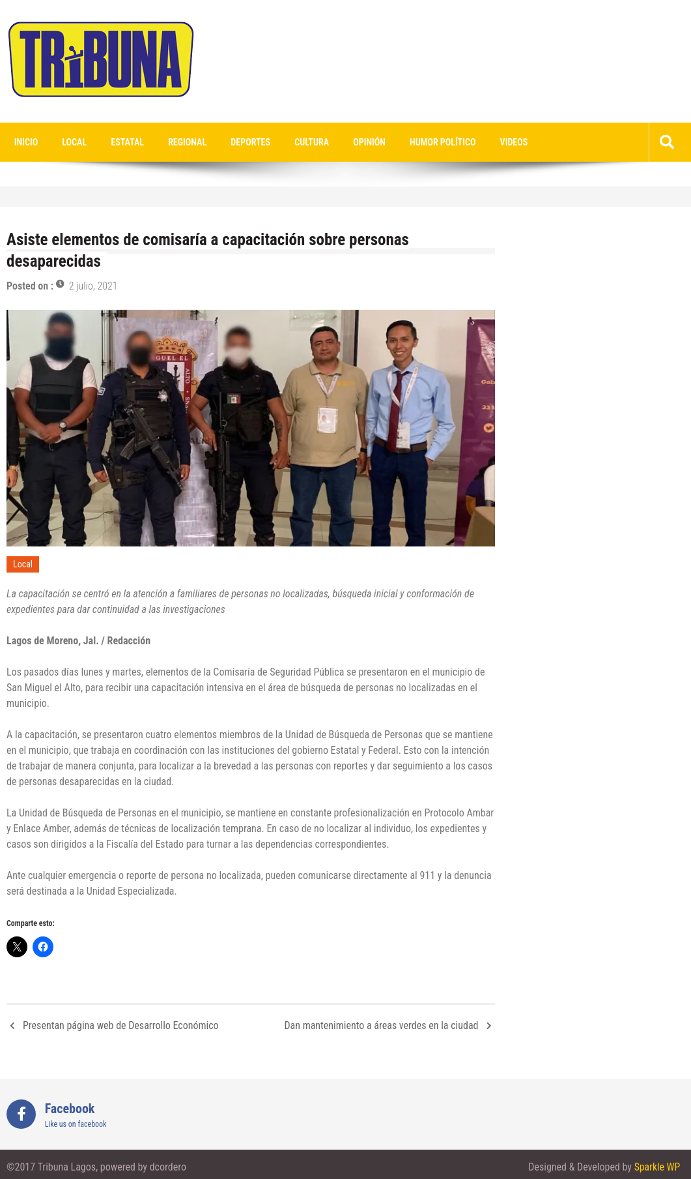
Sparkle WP (656, 1167)
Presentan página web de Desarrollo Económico (121, 1025)
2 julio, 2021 (93, 286)
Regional (179, 142)
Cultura (298, 142)
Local (71, 142)
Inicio (24, 142)
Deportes (239, 142)
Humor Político (424, 142)
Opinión (353, 142)
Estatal (121, 142)
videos (493, 142)
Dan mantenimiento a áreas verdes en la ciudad (381, 1025)
